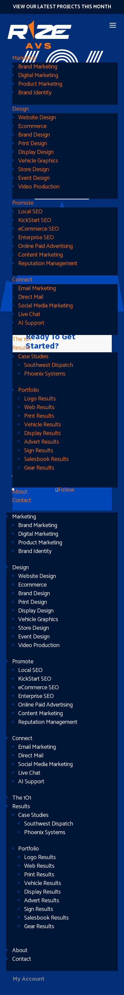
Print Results (39, 416)
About (19, 492)
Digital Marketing (38, 75)
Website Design (37, 118)
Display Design (36, 152)
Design (20, 109)
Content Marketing (40, 255)
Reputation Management (47, 264)
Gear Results (39, 468)
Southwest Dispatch (48, 365)
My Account (29, 979)
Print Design (32, 144)
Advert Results (41, 442)
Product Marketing (40, 84)
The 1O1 (21, 339)
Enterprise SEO (36, 238)
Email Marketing (37, 288)
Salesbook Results (46, 459)
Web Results (39, 407)
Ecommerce (32, 126)
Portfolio (28, 390)
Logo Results (40, 399)
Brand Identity (35, 93)
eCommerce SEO (38, 229)
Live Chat (29, 314)
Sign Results (38, 451)
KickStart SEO (34, 220)
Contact (21, 500)
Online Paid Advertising (45, 246)
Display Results (42, 433)
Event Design (34, 178)
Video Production (39, 187)
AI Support (31, 323)
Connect (22, 280)
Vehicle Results (42, 425)
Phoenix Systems (44, 374)
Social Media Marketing (45, 306)
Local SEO (30, 212)
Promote (22, 203)
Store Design (33, 169)
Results (21, 348)
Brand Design (34, 135)
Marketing (24, 58)
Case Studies (33, 357)
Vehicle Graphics (38, 161)
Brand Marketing (37, 67)
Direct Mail (30, 297)
